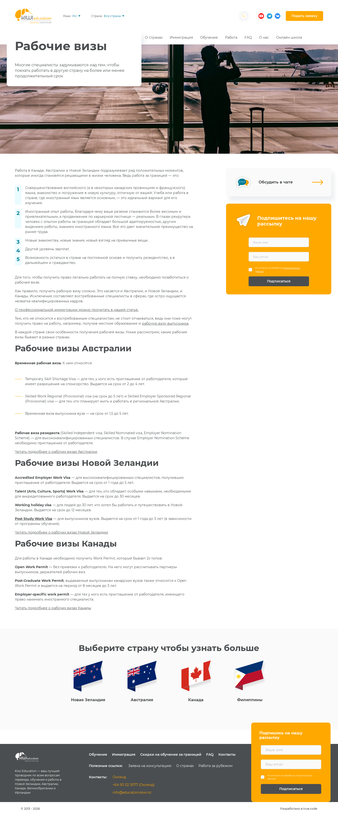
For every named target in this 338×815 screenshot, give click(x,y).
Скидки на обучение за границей (170, 754)
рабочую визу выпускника (165, 323)
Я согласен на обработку (277, 270)
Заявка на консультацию (149, 766)
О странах (185, 766)
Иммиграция (123, 754)
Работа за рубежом (215, 766)
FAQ (210, 754)
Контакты (227, 754)
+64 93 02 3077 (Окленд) (134, 785)
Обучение (98, 754)
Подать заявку (304, 16)
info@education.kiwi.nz (132, 792)
